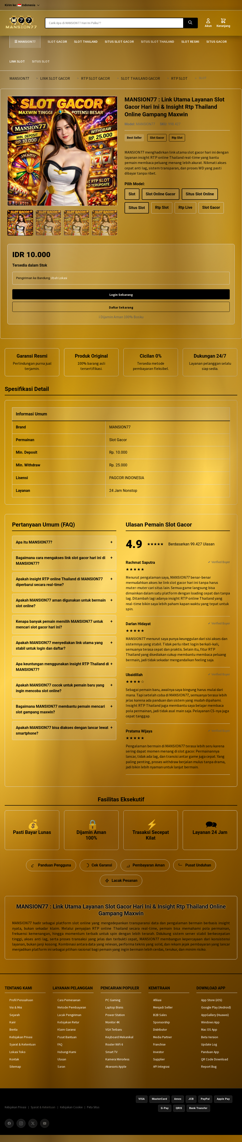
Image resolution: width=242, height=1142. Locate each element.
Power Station (115, 1021)
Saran (61, 1073)
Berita (13, 1036)
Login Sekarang (121, 295)
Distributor (160, 1036)
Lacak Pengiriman (69, 1021)
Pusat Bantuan (67, 1044)
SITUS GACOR (216, 41)
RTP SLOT (179, 78)
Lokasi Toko (17, 1058)
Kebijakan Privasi (20, 1044)
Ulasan (61, 1066)
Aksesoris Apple (115, 1073)
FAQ (59, 1051)
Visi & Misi (15, 1014)
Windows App (210, 1029)
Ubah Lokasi (59, 278)
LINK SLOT (17, 61)
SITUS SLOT (41, 61)
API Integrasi (161, 1073)
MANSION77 (19, 78)
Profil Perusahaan (21, 1006)
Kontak (14, 1066)
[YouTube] (44, 1129)
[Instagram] (21, 1129)
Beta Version (209, 1044)
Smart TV (111, 1058)
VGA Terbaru (113, 1036)
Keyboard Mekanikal (119, 1044)
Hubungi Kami (66, 1058)
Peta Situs (93, 1113)
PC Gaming (112, 1006)
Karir (12, 1029)
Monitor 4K (112, 1029)
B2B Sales (160, 1021)
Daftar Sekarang (121, 307)
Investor (158, 1058)
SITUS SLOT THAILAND (157, 41)
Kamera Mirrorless (117, 1066)
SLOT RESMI (190, 41)
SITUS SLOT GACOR (119, 41)
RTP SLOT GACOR (95, 78)
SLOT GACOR (57, 41)
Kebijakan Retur (68, 1029)
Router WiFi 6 (114, 1051)
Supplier (159, 1066)
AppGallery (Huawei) (215, 1021)
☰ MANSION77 (24, 41)
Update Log (209, 1051)
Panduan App (210, 1058)
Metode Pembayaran (71, 1014)
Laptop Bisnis (114, 1014)
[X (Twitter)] (32, 1129)
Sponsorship (161, 1029)
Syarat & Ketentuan (22, 1051)
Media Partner (162, 1044)
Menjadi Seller (163, 1014)
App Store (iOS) (211, 1006)
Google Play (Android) (216, 1014)
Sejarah (14, 1021)
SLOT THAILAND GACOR (140, 78)
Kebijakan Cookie (71, 1113)
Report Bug (208, 1073)
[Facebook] (9, 1129)
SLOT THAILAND (86, 41)
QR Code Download (214, 1066)
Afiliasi (157, 1006)
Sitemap (15, 1073)
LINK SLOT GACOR (55, 78)
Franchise (159, 1051)
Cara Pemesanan (68, 1006)
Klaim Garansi (66, 1036)
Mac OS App (209, 1036)
